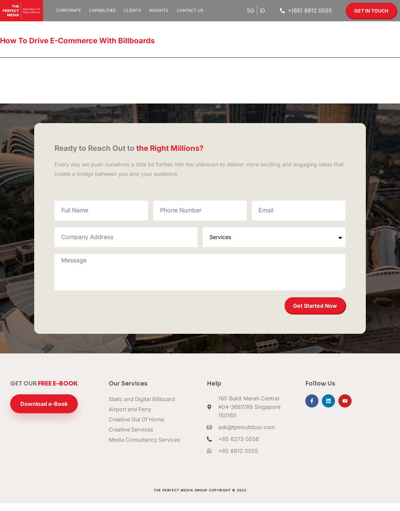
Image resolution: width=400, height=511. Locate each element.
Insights (159, 10)
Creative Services (131, 437)
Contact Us (190, 10)
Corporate (68, 10)
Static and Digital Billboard (142, 407)
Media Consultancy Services (145, 447)
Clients (132, 10)
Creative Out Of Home (137, 427)
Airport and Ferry (130, 417)
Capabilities (102, 10)
